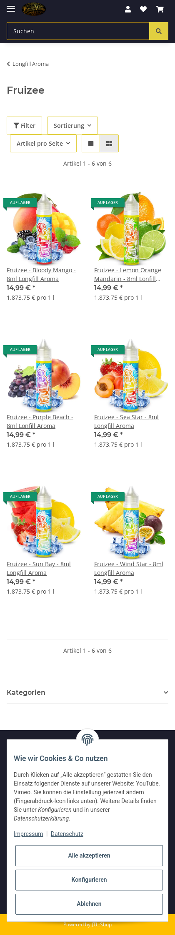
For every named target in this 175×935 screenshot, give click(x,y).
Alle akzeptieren (89, 855)
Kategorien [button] (26, 692)
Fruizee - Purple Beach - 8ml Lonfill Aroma (40, 421)
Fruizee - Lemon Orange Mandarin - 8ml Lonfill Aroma (127, 274)
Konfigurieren (89, 879)
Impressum (28, 834)
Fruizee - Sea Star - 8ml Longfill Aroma (126, 421)
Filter (24, 125)
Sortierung (69, 125)
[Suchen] (78, 31)
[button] (127, 9)
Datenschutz (67, 834)
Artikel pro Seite (40, 143)
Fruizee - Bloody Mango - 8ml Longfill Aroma (41, 274)
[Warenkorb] (160, 9)
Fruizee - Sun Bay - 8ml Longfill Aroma (39, 568)
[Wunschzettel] (143, 9)
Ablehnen (89, 903)
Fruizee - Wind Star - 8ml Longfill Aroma (128, 568)
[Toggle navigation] (11, 5)
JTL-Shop (102, 924)
